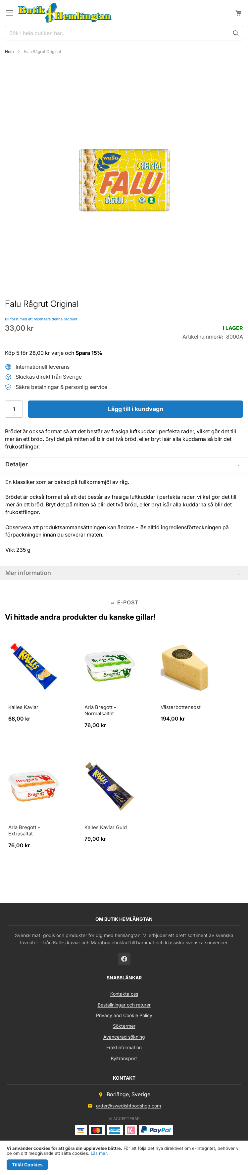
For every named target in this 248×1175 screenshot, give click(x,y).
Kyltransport (124, 1058)
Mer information (28, 572)
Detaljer (16, 464)
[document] (124, 1158)
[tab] (124, 465)
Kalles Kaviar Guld (105, 827)
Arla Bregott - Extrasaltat (24, 830)
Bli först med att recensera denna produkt (41, 319)
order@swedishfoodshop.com (128, 1105)
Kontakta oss (124, 994)
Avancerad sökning (124, 1037)
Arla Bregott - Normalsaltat (100, 710)
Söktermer (124, 1026)
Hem (9, 51)
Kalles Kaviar (23, 707)
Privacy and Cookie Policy (124, 1015)
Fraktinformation (124, 1047)
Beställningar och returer (124, 1005)
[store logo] (65, 13)
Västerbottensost (181, 707)
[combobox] (124, 33)
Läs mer (99, 1153)
